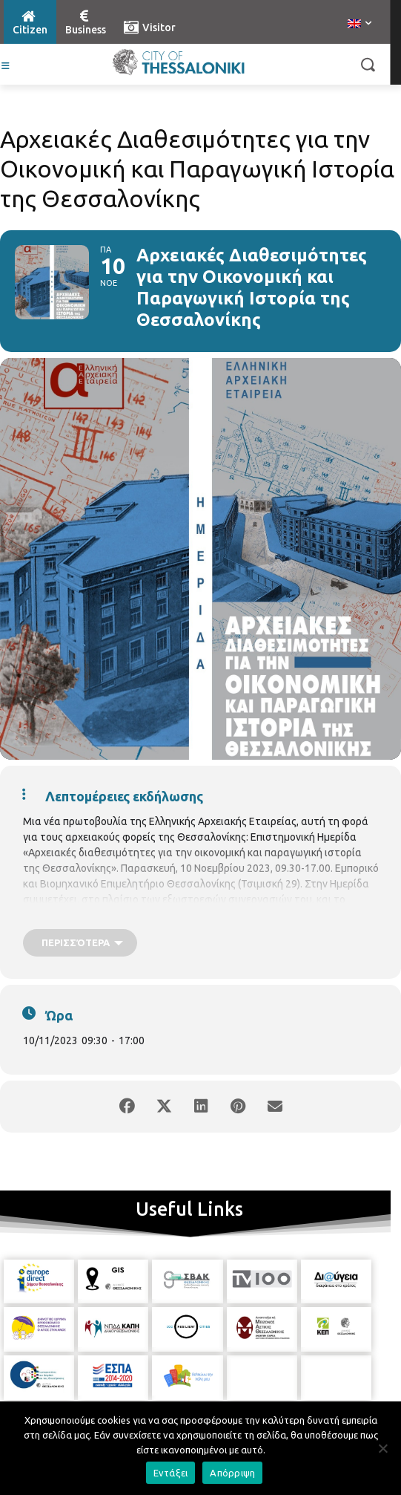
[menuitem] (359, 24)
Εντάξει (170, 1473)
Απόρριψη (232, 1473)
